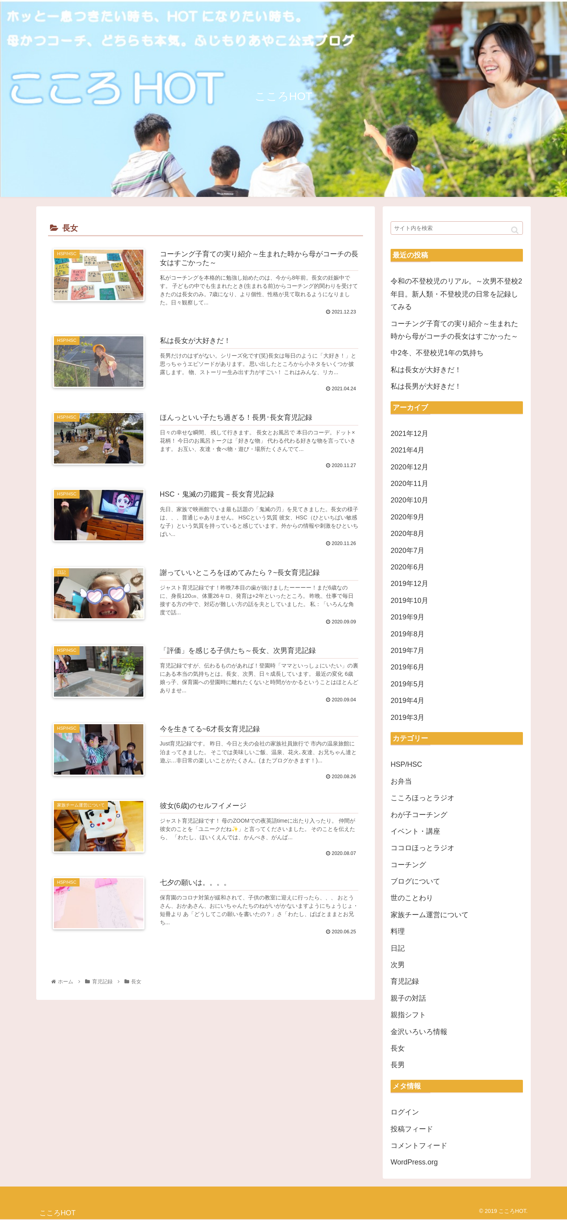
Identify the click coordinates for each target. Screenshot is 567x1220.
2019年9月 (407, 617)
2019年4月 (407, 701)
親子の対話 (408, 998)
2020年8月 (407, 534)
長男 (398, 1065)
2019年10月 (409, 600)
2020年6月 (407, 567)
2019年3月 (407, 717)
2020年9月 (407, 517)
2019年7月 (407, 650)
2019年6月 (407, 667)
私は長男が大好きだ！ (426, 386)
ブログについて (415, 881)
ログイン (405, 1112)
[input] (457, 228)
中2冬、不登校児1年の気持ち (437, 353)
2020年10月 (409, 500)
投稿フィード (412, 1129)
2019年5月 (407, 684)
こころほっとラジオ (422, 798)
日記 (398, 948)
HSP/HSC (406, 764)
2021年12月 (409, 434)
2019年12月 (409, 584)
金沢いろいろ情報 (419, 1032)
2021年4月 (407, 450)
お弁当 (401, 781)
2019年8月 (407, 634)
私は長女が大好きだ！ (426, 370)
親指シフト (408, 1015)
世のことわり (412, 898)
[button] (515, 230)
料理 (398, 931)
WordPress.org (414, 1162)
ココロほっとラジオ (422, 848)
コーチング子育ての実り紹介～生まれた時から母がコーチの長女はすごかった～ (454, 330)
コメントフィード (419, 1146)
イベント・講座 (415, 831)
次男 (398, 965)
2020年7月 (407, 550)
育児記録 (405, 981)
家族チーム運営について (430, 915)
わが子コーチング (419, 815)
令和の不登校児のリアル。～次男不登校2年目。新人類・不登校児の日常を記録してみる (456, 294)
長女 (398, 1048)
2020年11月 (409, 484)
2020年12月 (409, 467)
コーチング (408, 865)
